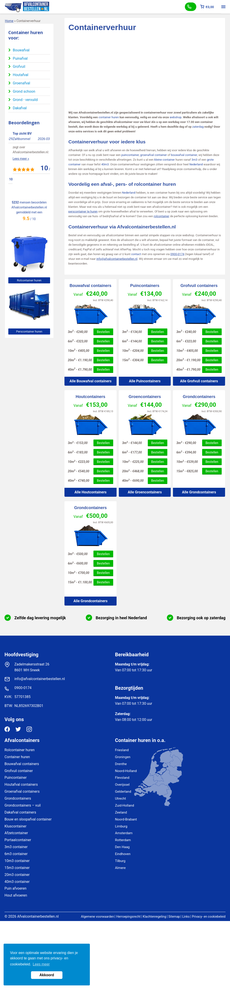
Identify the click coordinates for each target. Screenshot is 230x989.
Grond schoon (24, 91)
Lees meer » (16, 168)
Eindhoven (122, 854)
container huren (109, 117)
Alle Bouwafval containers (90, 381)
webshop (175, 117)
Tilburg (120, 861)
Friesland (122, 750)
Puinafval (20, 58)
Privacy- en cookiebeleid (209, 916)
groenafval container (153, 155)
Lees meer (41, 964)
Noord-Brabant (126, 819)
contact (136, 254)
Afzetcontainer (16, 833)
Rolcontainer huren (29, 280)
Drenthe (121, 764)
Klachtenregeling (154, 916)
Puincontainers (144, 285)
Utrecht (120, 798)
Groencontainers (144, 396)
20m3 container (17, 875)
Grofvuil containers (199, 285)
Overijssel (122, 785)
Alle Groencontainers (145, 492)
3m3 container (16, 847)
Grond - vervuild (25, 100)
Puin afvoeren (15, 888)
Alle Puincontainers (145, 381)
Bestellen (103, 332)
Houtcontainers (90, 396)
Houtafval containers (21, 784)
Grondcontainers (199, 396)
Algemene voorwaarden (97, 916)
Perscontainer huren (29, 331)
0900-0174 (177, 254)
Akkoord (47, 975)
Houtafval (20, 75)
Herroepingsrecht (128, 916)
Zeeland (121, 812)
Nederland (196, 164)
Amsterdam (124, 833)
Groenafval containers (22, 791)
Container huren (17, 757)
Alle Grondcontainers (199, 492)
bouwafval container (184, 155)
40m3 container (17, 882)
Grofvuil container (18, 771)
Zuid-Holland (124, 805)
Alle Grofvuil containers (199, 381)
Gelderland (123, 792)
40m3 (105, 164)
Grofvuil (19, 66)
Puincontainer (15, 777)
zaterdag (198, 126)
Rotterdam (123, 840)
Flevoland (122, 778)
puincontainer (130, 155)
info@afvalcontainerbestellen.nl (116, 258)
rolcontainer (161, 216)
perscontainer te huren (83, 211)
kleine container (164, 159)
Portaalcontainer (17, 840)
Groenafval (21, 83)
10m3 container (17, 861)
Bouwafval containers (90, 285)
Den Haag (122, 847)
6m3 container (16, 854)
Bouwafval (21, 50)
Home (9, 21)
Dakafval (20, 108)
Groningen (122, 757)
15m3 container (17, 868)
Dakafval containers (20, 812)
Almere (120, 868)
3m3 (194, 159)
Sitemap (174, 916)
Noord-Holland (126, 771)
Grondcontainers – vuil (22, 805)
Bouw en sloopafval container (28, 819)
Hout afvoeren (15, 895)
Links (186, 916)
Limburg (121, 826)
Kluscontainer (15, 826)
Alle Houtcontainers (90, 492)
